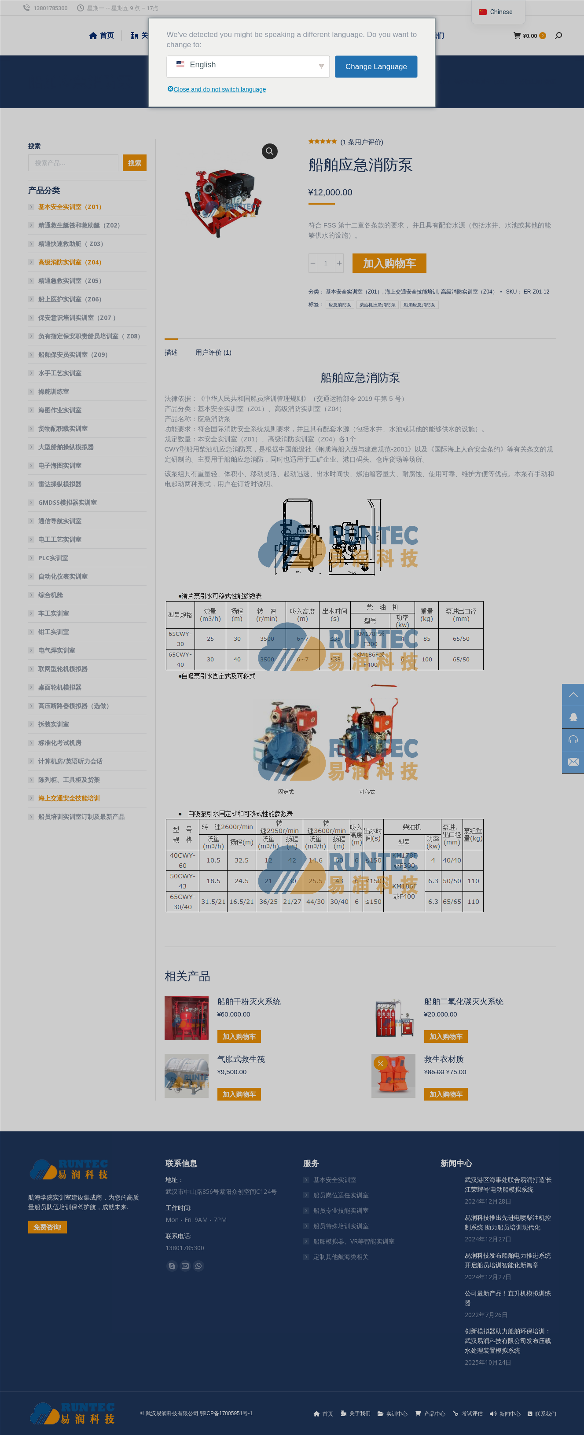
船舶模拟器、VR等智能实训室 (354, 1241)
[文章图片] (449, 1184)
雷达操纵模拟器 (59, 484)
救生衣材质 (444, 1059)
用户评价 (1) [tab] (213, 352)
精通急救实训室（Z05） (71, 280)
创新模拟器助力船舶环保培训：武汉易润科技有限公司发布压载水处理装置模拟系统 (508, 1340)
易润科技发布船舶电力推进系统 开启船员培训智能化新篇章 (508, 1260)
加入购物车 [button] (239, 1036)
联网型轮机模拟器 (63, 668)
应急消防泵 (340, 304)
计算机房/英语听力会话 (70, 761)
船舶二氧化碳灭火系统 (463, 1001)
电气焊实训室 (56, 650)
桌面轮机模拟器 (59, 687)
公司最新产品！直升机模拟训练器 (508, 1298)
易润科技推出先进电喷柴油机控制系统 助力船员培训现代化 (508, 1222)
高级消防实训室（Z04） (469, 292)
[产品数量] (326, 263)
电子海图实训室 (59, 465)
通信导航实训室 (59, 521)
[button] (270, 151)
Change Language (376, 66)
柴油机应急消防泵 (378, 304)
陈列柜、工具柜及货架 (69, 779)
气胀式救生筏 (241, 1059)
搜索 (34, 146)
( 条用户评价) (361, 142)
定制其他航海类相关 (341, 1256)
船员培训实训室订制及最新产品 (81, 816)
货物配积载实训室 (63, 428)
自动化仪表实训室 (63, 576)
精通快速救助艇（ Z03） (72, 243)
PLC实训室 (53, 558)
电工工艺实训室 (59, 539)
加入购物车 (389, 263)
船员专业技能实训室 (341, 1210)
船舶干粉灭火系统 (249, 1001)
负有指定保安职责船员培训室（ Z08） (90, 336)
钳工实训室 (53, 632)
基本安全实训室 (334, 1179)
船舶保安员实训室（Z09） (74, 354)
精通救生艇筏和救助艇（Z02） (80, 225)
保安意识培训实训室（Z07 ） (78, 317)
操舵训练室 (53, 391)
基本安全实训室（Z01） (354, 292)
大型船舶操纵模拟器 (66, 447)
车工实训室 (53, 613)
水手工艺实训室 (59, 373)
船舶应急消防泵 (419, 304)
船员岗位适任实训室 (341, 1195)
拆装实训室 (53, 724)
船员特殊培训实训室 (341, 1226)
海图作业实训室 (59, 410)
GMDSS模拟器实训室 (67, 502)
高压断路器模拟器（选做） (75, 705)
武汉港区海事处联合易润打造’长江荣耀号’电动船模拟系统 (508, 1184)
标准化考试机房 (59, 742)
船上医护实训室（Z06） (71, 299)
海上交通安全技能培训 (411, 292)
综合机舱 (50, 595)
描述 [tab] (171, 352)
